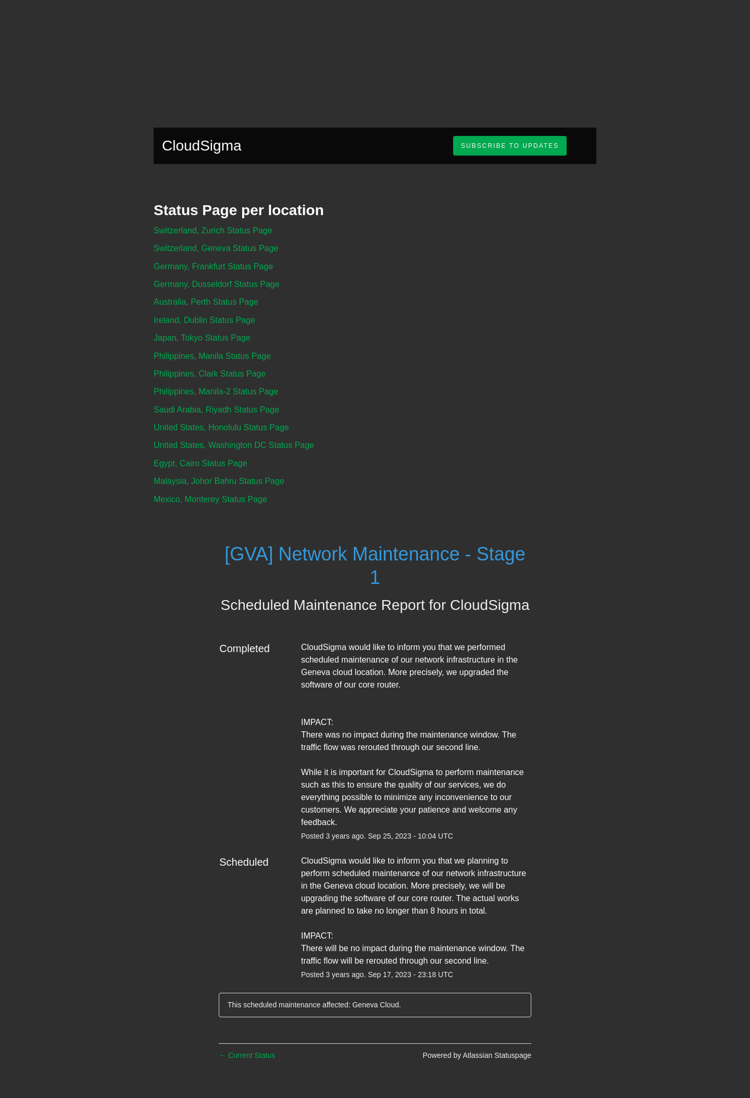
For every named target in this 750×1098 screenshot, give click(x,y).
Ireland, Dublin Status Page (204, 320)
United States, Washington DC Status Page (234, 445)
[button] (510, 146)
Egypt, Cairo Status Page (200, 463)
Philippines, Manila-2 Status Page (216, 391)
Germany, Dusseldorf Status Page (217, 284)
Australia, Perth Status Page (206, 301)
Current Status (247, 1055)
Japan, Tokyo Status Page (202, 337)
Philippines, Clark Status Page (210, 373)
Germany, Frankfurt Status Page (213, 266)
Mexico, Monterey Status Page (210, 499)
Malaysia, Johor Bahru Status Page (219, 481)
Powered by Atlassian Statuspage (476, 1055)
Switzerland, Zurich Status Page (213, 230)
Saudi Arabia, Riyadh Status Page (216, 409)
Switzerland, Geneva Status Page (216, 248)
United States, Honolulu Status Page (221, 427)
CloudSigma (202, 146)
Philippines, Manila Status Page (212, 356)
